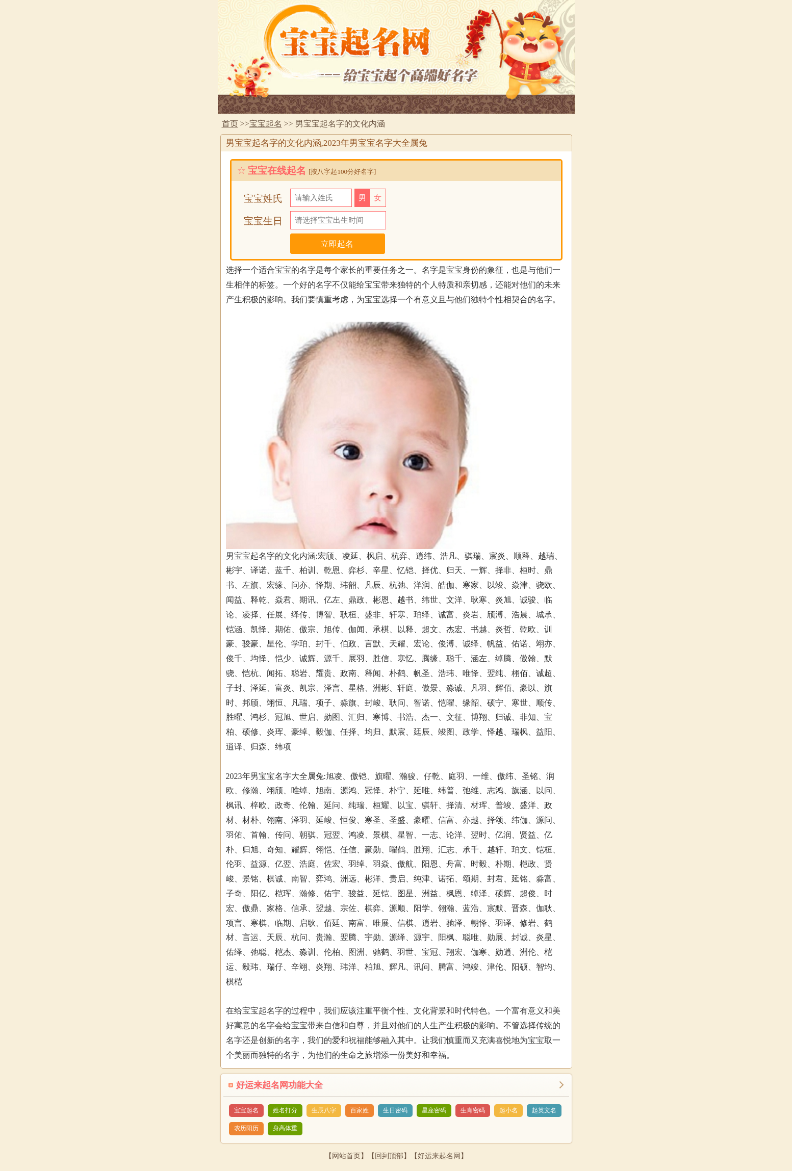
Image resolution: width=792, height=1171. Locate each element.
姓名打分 (285, 1110)
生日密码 (395, 1110)
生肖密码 (473, 1110)
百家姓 (359, 1110)
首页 (230, 123)
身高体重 (285, 1128)
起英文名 (544, 1110)
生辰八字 (324, 1110)
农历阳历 (246, 1128)
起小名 (508, 1110)
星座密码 (434, 1110)
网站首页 (346, 1156)
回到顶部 (389, 1156)
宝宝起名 (265, 123)
